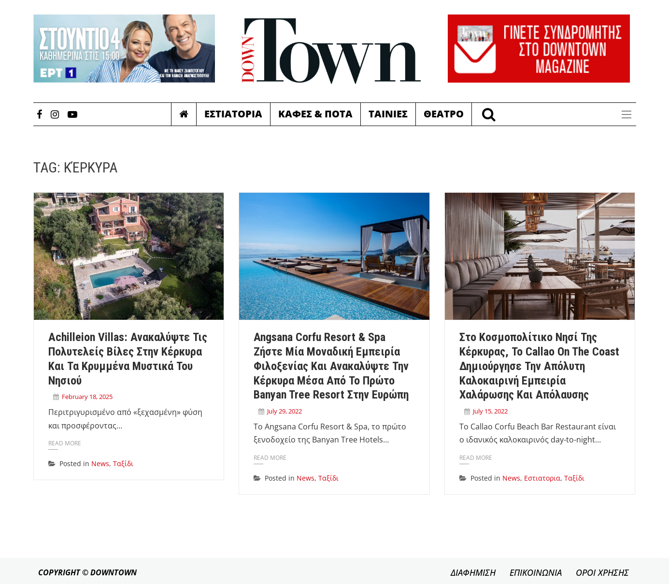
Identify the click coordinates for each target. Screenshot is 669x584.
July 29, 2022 (284, 411)
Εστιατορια (233, 113)
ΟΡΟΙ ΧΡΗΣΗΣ (602, 572)
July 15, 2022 (490, 411)
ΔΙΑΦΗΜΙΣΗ (473, 572)
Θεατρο (444, 113)
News (100, 463)
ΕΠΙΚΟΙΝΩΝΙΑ (536, 572)
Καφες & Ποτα (315, 113)
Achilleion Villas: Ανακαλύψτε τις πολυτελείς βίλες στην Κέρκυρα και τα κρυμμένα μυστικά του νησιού (127, 358)
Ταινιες (388, 113)
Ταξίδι (123, 463)
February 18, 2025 (87, 396)
